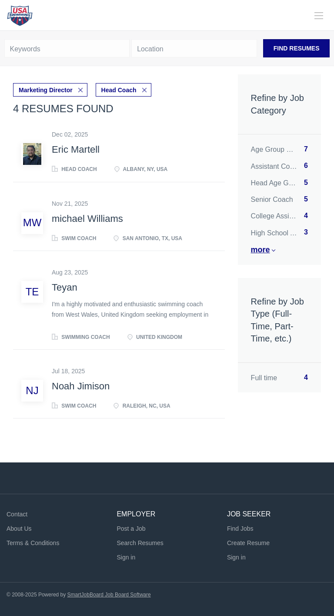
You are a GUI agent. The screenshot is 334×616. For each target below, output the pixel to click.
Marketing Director (46, 90)
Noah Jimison (81, 386)
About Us (19, 528)
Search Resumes (140, 542)
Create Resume (248, 542)
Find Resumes (297, 48)
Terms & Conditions (33, 542)
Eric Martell (76, 149)
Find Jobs (240, 528)
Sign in (126, 557)
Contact (17, 514)
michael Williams (87, 218)
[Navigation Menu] (318, 15)
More (260, 249)
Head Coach (119, 90)
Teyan (64, 287)
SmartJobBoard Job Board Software (109, 595)
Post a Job (131, 528)
